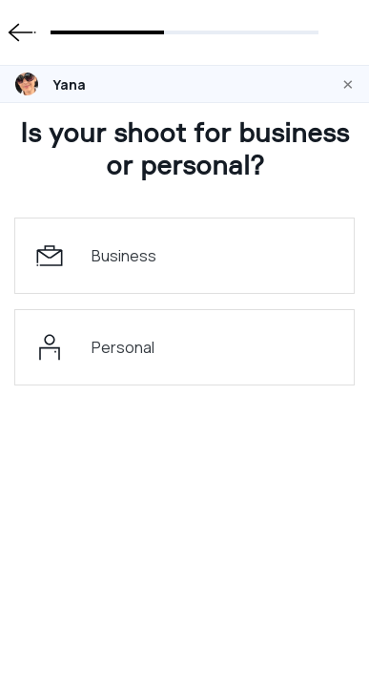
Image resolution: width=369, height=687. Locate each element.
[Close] (348, 84)
